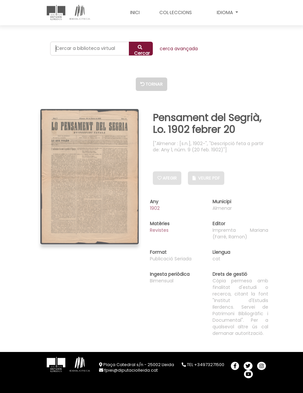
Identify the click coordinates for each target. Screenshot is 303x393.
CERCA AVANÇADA (179, 49)
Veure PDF (206, 178)
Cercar (142, 50)
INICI (135, 12)
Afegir (167, 178)
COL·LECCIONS (175, 12)
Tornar (151, 84)
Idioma (225, 12)
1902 (155, 208)
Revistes (159, 230)
